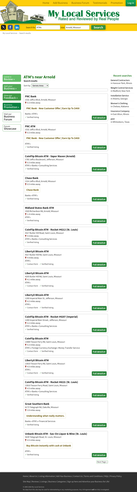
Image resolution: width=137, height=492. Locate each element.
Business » (12, 87)
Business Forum (12, 116)
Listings (43, 481)
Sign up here (72, 481)
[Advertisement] (68, 54)
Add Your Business (64, 476)
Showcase (12, 128)
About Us (33, 476)
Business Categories (57, 481)
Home (25, 476)
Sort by (27, 85)
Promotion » (12, 106)
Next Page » (102, 461)
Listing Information (47, 476)
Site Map (26, 481)
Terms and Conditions (93, 476)
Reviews (35, 481)
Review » (12, 78)
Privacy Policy (116, 476)
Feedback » (12, 97)
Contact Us (78, 476)
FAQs (106, 476)
